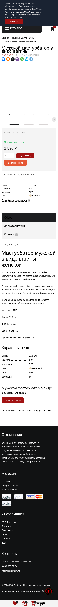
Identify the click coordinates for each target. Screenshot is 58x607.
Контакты (6, 538)
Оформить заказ (10, 485)
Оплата (5, 534)
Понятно (13, 21)
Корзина (6, 481)
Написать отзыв (13, 400)
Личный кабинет (10, 489)
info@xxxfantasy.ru (11, 571)
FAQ (4, 542)
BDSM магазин (9, 522)
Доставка (6, 526)
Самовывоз (7, 530)
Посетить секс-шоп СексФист (19, 12)
